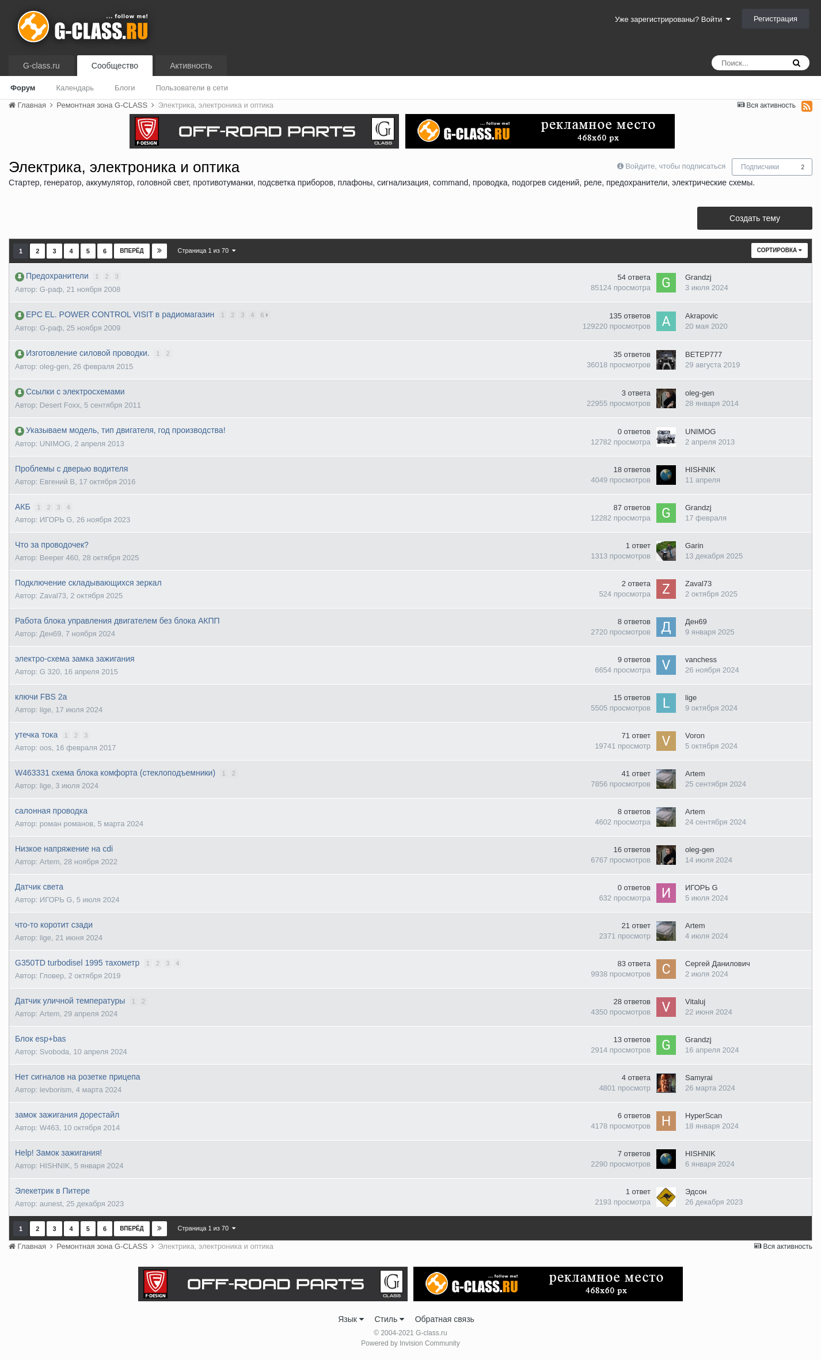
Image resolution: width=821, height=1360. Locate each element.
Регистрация (775, 18)
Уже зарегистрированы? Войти (673, 19)
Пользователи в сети (191, 87)
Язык (351, 1319)
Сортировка (779, 250)
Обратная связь (444, 1319)
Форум (22, 87)
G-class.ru (41, 65)
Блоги (125, 87)
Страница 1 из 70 (207, 250)
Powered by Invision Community (410, 1343)
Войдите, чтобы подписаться (675, 166)
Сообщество (115, 65)
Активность (191, 65)
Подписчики (760, 167)
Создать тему (754, 218)
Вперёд (132, 251)
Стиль (389, 1319)
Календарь (75, 87)
